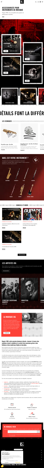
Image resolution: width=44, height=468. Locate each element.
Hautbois (33, 180)
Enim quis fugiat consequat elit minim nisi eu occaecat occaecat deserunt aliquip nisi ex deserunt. (24, 435)
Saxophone (7, 180)
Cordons (6, 386)
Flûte (24, 180)
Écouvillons (6, 391)
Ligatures (6, 382)
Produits (3, 450)
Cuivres (19, 196)
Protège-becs (7, 388)
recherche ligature (35, 383)
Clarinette (16, 180)
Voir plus (3, 227)
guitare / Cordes (30, 196)
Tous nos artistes (6, 270)
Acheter (5, 50)
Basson (11, 196)
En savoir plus (6, 332)
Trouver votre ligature (13, 50)
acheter (27, 58)
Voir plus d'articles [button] (22, 254)
